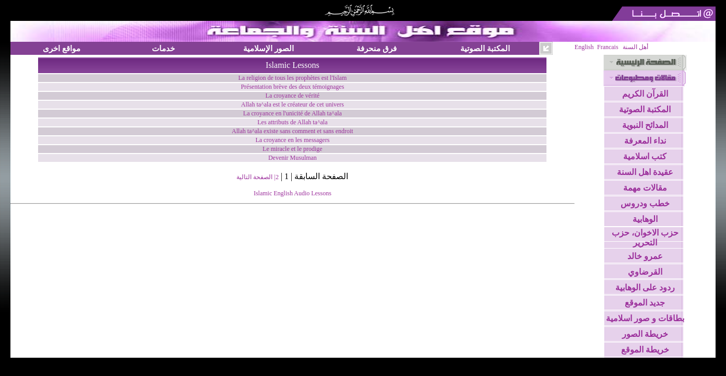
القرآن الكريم (645, 93)
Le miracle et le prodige (293, 148)
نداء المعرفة (645, 140)
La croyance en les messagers (292, 140)
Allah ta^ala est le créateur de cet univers (292, 104)
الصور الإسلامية (268, 48)
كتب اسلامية (645, 156)
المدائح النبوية (645, 125)
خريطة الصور (645, 334)
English (584, 47)
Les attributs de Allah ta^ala (292, 122)
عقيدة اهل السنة (645, 172)
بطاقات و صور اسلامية (645, 318)
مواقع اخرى (61, 48)
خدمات (163, 48)
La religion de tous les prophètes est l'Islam (293, 77)
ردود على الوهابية (645, 287)
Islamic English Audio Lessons (292, 193)
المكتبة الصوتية (485, 48)
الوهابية (645, 219)
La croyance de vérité (293, 95)
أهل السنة (635, 47)
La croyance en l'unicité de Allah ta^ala (292, 113)
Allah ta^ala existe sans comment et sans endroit (292, 131)
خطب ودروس (645, 203)
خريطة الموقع (645, 349)
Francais (607, 47)
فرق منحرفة (376, 48)
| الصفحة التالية (255, 177)
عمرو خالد (645, 256)
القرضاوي (645, 271)
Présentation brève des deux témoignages (292, 86)
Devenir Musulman (292, 157)
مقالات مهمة (645, 187)
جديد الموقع (645, 302)
